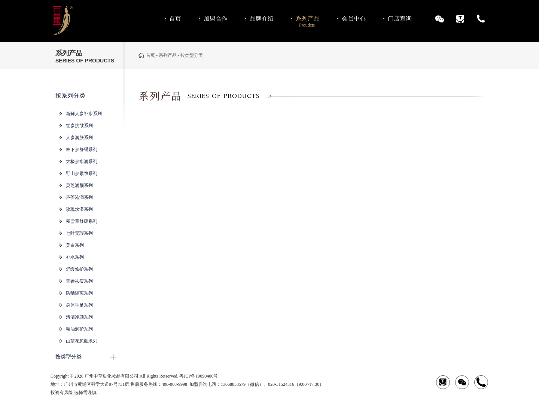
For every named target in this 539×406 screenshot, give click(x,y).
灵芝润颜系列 (79, 185)
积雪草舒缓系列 (81, 221)
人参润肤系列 (79, 137)
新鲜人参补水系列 (84, 113)
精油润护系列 (79, 329)
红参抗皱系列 (79, 125)
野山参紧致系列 (81, 173)
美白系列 (75, 245)
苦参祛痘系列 (79, 281)
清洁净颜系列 (79, 317)
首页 (150, 55)
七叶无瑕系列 (79, 233)
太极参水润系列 (81, 161)
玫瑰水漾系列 (79, 209)
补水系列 (75, 257)
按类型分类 (68, 357)
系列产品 (168, 55)
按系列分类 (70, 95)
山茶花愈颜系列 (81, 341)
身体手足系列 (79, 305)
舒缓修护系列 (79, 269)
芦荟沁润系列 (79, 197)
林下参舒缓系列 (81, 149)
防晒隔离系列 (79, 293)
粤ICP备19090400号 (198, 376)
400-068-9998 (174, 384)
